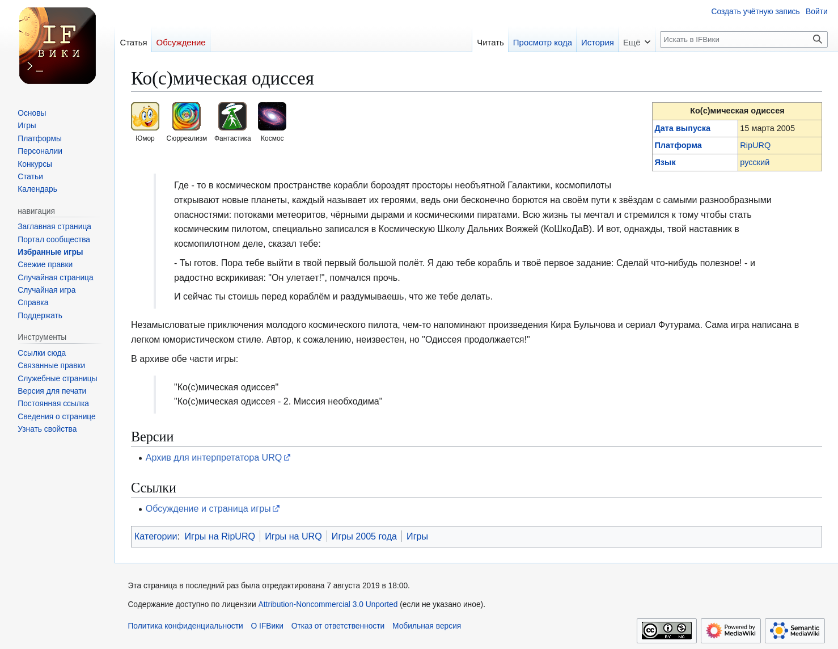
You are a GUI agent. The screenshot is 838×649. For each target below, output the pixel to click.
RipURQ (755, 145)
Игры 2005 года (364, 536)
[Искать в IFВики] (744, 39)
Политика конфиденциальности (185, 626)
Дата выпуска (682, 128)
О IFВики (267, 626)
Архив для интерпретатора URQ (214, 457)
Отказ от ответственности (338, 626)
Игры (417, 536)
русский (754, 162)
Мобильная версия (426, 626)
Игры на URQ (293, 536)
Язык (664, 162)
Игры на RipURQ (219, 536)
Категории (155, 536)
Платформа (677, 145)
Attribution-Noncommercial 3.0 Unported (328, 604)
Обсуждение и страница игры (208, 508)
